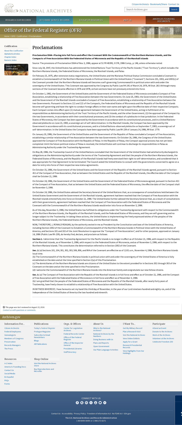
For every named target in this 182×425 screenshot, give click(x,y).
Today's (44, 328)
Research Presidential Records (132, 346)
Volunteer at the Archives (163, 338)
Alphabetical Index (12, 54)
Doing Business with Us (103, 339)
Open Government (101, 346)
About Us (98, 323)
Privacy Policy (80, 413)
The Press (8, 348)
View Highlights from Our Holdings (133, 352)
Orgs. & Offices (72, 323)
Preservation (10, 341)
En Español (9, 377)
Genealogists (10, 335)
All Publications (40, 344)
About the (13, 50)
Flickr (104, 402)
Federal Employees (12, 331)
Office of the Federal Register (72, 338)
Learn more (156, 420)
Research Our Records (18, 20)
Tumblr (91, 402)
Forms (7, 383)
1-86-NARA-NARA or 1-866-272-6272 (91, 420)
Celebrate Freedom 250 (163, 341)
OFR (13, 36)
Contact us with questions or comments (19, 310)
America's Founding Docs (15, 366)
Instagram (86, 402)
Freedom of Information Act (99, 413)
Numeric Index (10, 60)
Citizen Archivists (140, 4)
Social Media (9, 373)
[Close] (178, 398)
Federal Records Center (74, 334)
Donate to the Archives (162, 331)
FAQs (6, 380)
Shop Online (41, 359)
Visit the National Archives (134, 335)
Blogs (36, 340)
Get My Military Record (132, 328)
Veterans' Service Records (55, 20)
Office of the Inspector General (73, 344)
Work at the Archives (161, 335)
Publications (41, 323)
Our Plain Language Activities (105, 349)
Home (6, 36)
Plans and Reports (101, 343)
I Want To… (129, 323)
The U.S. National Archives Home (38, 8)
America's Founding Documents (164, 20)
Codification (22, 36)
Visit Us (127, 20)
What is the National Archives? (101, 329)
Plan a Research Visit (132, 331)
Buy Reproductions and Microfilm (44, 370)
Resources (10, 359)
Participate (159, 323)
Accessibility (67, 413)
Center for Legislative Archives (73, 329)
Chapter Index (10, 57)
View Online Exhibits (131, 338)
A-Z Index (8, 363)
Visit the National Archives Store (45, 364)
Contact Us (173, 4)
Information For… (14, 323)
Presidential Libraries (73, 348)
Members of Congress (14, 338)
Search (174, 9)
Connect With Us (91, 398)
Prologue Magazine (42, 331)
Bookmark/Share (158, 4)
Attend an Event (159, 328)
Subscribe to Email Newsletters (42, 336)
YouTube (95, 402)
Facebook (77, 402)
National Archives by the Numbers (103, 335)
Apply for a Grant (130, 341)
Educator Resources (91, 20)
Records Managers (12, 345)
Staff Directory (70, 352)
